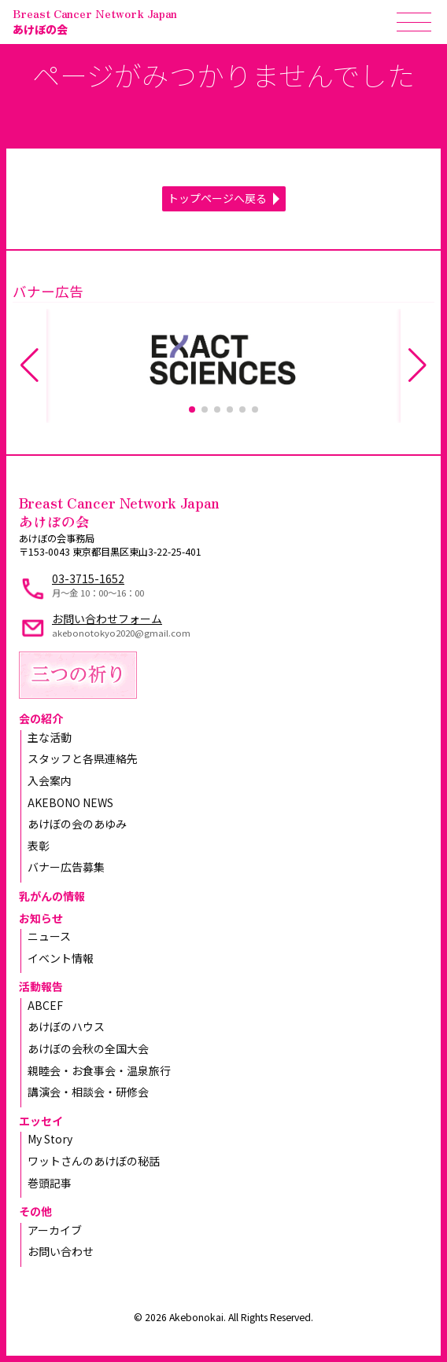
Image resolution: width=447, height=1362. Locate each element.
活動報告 (41, 986)
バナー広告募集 (66, 867)
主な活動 (50, 737)
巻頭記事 (50, 1183)
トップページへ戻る (217, 198)
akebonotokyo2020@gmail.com (121, 632)
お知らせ (41, 918)
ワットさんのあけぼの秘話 (94, 1161)
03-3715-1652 (88, 578)
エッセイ (41, 1121)
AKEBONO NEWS (70, 802)
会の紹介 (41, 718)
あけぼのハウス (66, 1026)
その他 (35, 1211)
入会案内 (50, 780)
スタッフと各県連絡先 (83, 758)
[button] (192, 409)
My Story (50, 1139)
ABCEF (45, 1005)
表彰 (39, 846)
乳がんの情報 (52, 896)
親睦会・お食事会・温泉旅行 (99, 1070)
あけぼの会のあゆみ (77, 824)
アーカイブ (55, 1230)
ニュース (49, 936)
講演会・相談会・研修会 (88, 1092)
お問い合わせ (61, 1251)
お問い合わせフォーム (107, 618)
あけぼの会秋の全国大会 (88, 1048)
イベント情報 (61, 958)
